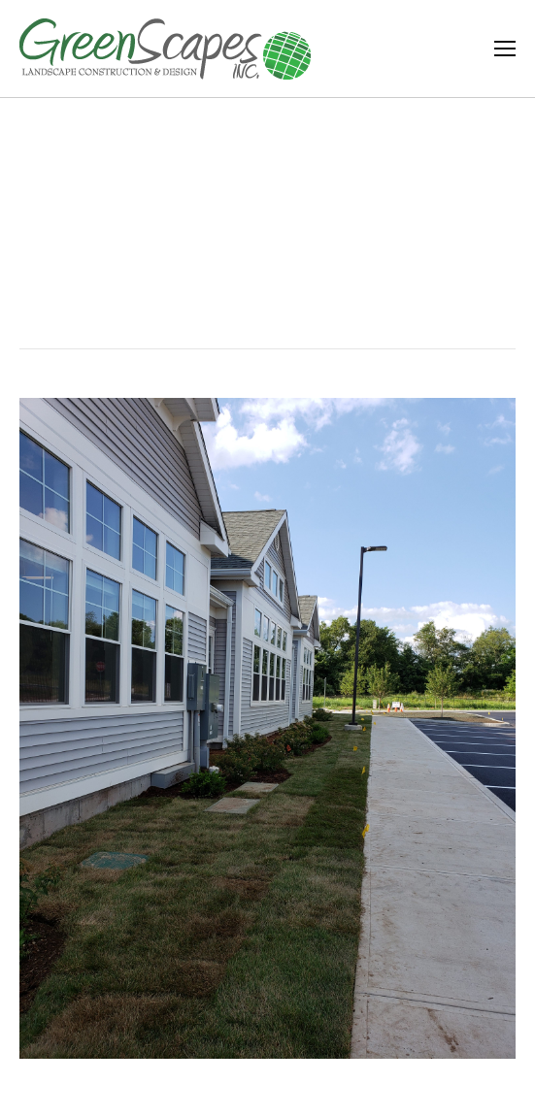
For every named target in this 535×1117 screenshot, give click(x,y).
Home (233, 261)
